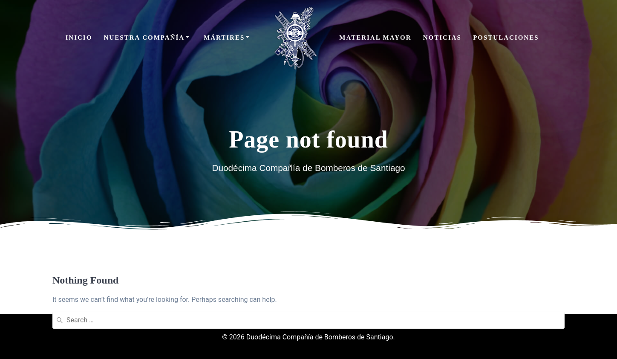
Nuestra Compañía (144, 38)
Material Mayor (375, 38)
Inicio (78, 38)
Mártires (224, 38)
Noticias (442, 38)
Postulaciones (506, 38)
